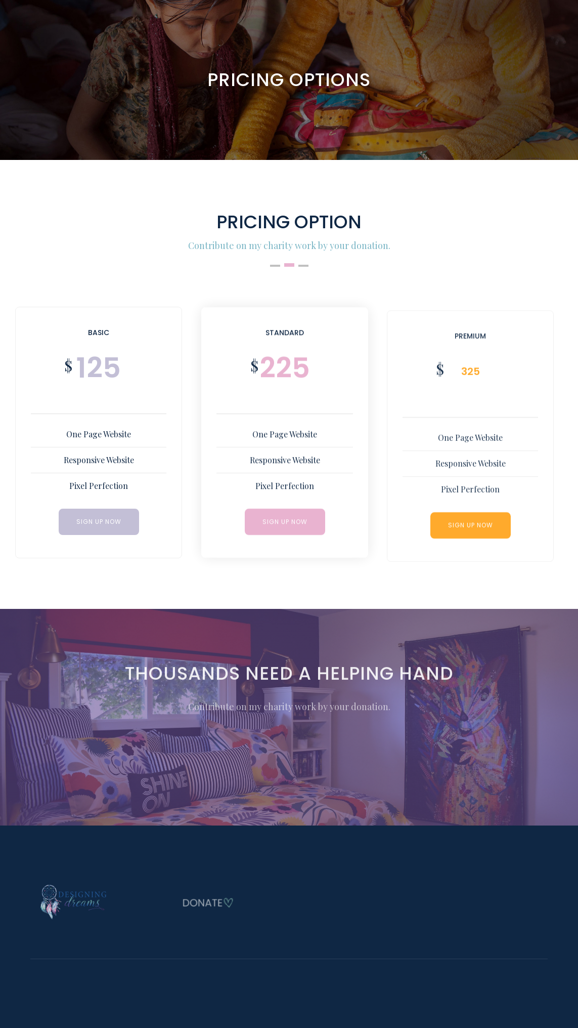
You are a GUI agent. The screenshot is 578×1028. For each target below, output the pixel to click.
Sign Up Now (284, 522)
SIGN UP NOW (98, 521)
